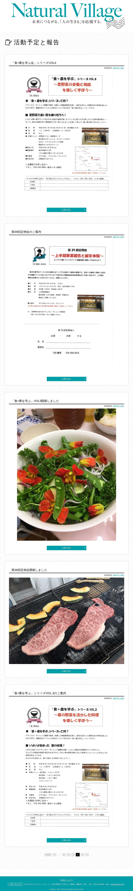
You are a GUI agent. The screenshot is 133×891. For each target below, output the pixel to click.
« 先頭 (48, 854)
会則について (66, 879)
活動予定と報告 (118, 68)
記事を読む (66, 210)
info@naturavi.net (117, 884)
